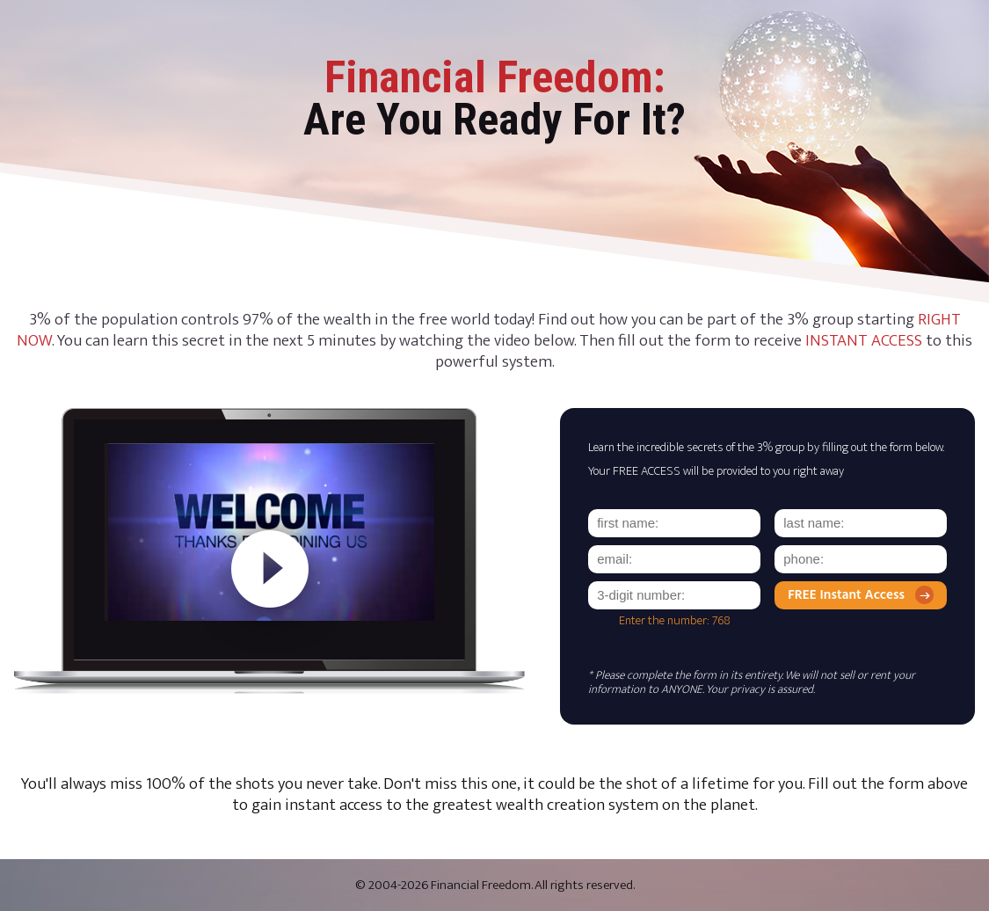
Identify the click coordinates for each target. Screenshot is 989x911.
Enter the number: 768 (675, 620)
